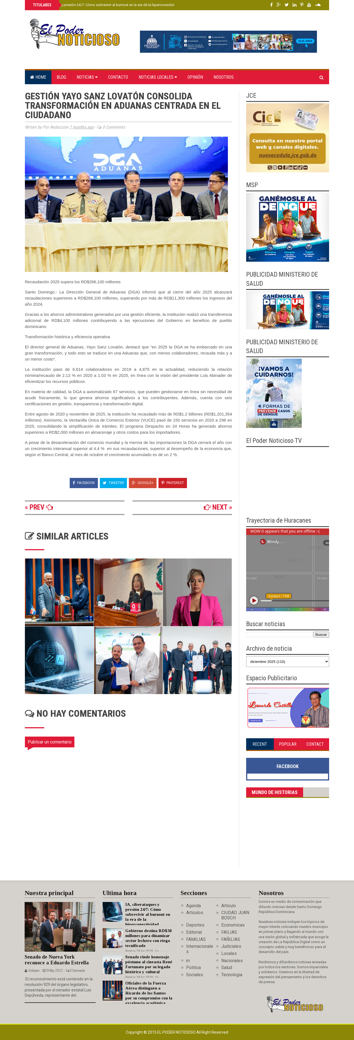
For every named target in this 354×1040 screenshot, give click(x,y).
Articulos (194, 912)
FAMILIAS (196, 939)
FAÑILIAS (230, 939)
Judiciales (231, 946)
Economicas (233, 925)
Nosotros (224, 77)
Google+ (142, 483)
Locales (229, 953)
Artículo (228, 905)
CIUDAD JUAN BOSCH (235, 915)
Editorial (194, 932)
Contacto (118, 77)
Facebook (84, 483)
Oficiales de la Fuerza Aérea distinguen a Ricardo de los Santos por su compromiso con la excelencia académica (148, 993)
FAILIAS (229, 932)
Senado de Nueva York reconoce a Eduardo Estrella (57, 959)
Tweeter (113, 483)
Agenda (193, 905)
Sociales (194, 974)
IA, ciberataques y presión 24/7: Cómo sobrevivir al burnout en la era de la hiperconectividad (106, 5)
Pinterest (173, 483)
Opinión (195, 77)
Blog (61, 77)
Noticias (87, 77)
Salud (226, 967)
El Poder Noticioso (176, 1032)
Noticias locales (158, 77)
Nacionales (232, 960)
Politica (193, 967)
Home (38, 77)
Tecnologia (231, 974)
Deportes (195, 925)
